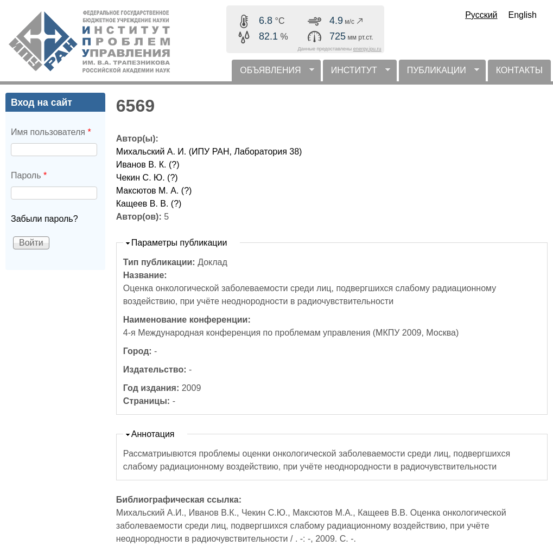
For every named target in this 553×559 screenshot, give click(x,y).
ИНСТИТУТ (356, 73)
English (522, 15)
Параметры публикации (179, 242)
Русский (481, 15)
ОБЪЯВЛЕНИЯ (273, 73)
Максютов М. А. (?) (154, 190)
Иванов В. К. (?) (148, 164)
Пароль (29, 175)
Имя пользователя (51, 132)
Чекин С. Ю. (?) (147, 177)
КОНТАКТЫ (519, 70)
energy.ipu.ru (367, 49)
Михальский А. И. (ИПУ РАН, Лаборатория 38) (209, 151)
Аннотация (153, 434)
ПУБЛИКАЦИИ (439, 73)
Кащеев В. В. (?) (149, 203)
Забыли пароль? (44, 218)
